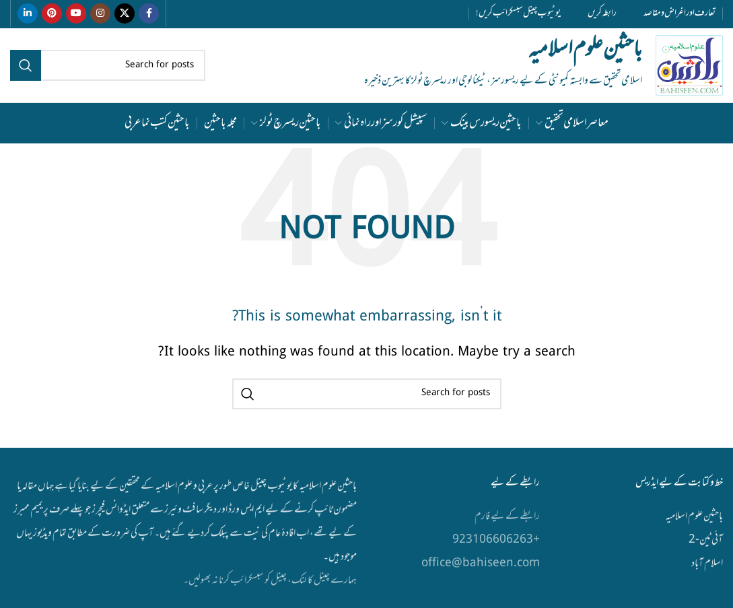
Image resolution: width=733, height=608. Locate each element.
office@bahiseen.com (480, 563)
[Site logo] (689, 66)
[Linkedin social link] (28, 13)
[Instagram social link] (100, 13)
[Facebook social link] (149, 13)
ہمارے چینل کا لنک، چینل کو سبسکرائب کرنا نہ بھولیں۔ (270, 580)
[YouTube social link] (76, 13)
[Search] (107, 65)
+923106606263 (496, 540)
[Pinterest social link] (52, 13)
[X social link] (124, 13)
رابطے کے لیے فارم (507, 516)
